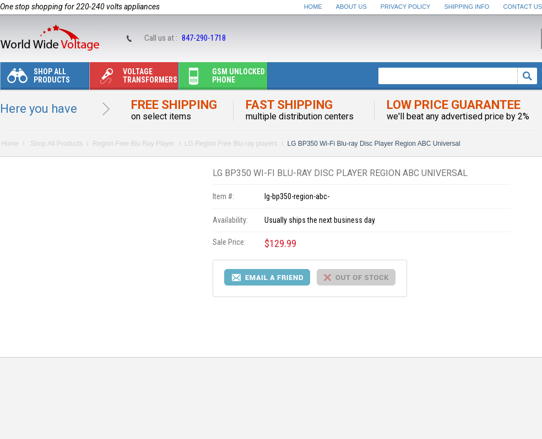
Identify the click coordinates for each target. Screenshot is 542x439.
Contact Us (523, 6)
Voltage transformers (133, 78)
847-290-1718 (204, 38)
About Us (351, 6)
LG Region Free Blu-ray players (231, 143)
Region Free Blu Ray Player (134, 143)
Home (313, 6)
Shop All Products (35, 78)
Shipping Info (467, 6)
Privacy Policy (406, 6)
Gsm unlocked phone (222, 78)
